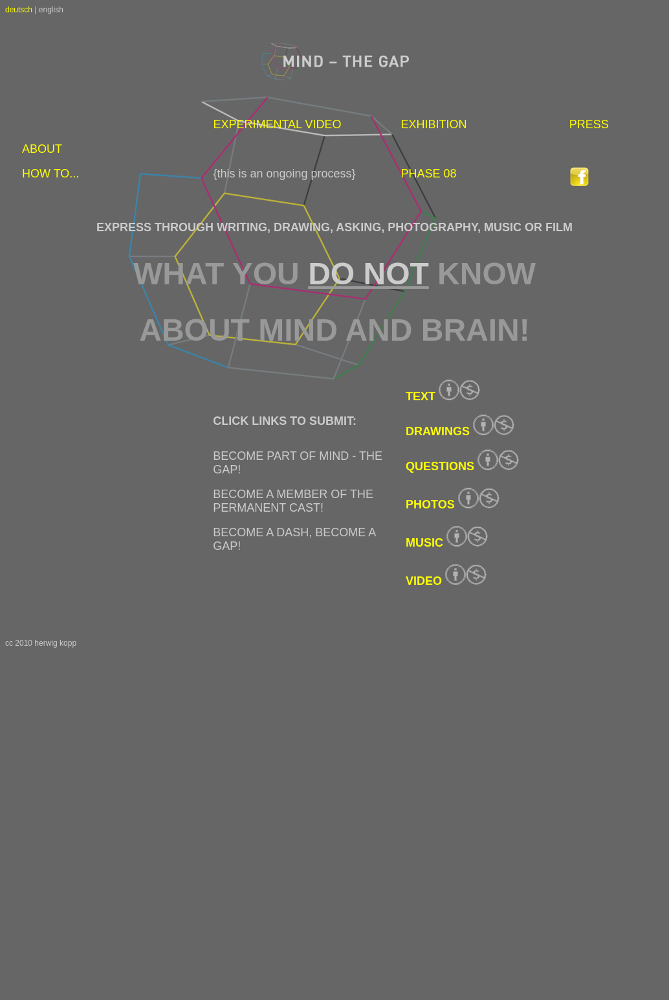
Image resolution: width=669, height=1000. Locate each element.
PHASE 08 (428, 173)
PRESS (589, 124)
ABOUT (42, 148)
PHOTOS (430, 504)
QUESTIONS (440, 466)
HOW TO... (50, 173)
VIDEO (424, 580)
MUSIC (424, 542)
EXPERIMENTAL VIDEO (277, 124)
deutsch (18, 9)
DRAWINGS (438, 431)
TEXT (420, 396)
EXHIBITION (433, 124)
